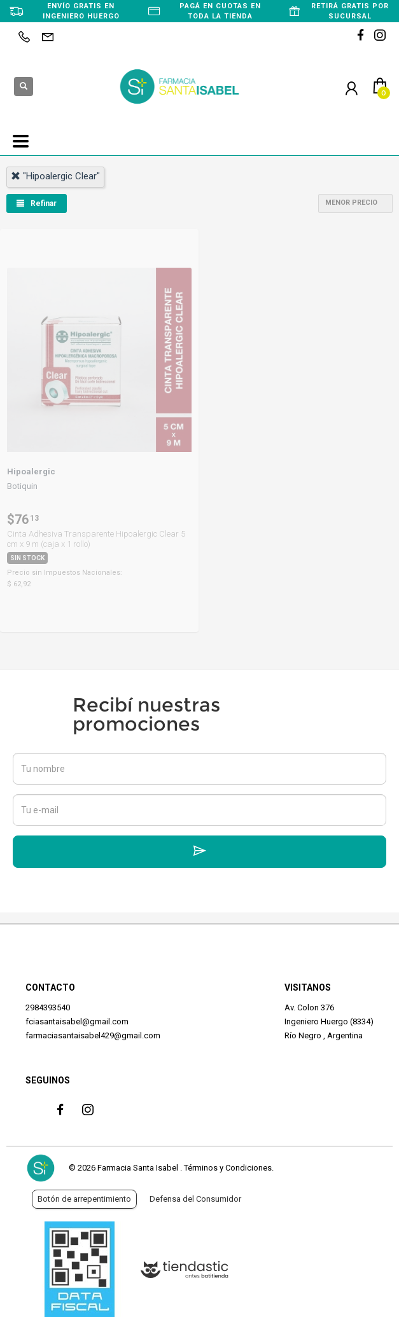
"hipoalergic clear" (55, 176)
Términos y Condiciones (228, 1167)
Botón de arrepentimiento (84, 1199)
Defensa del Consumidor (195, 1199)
